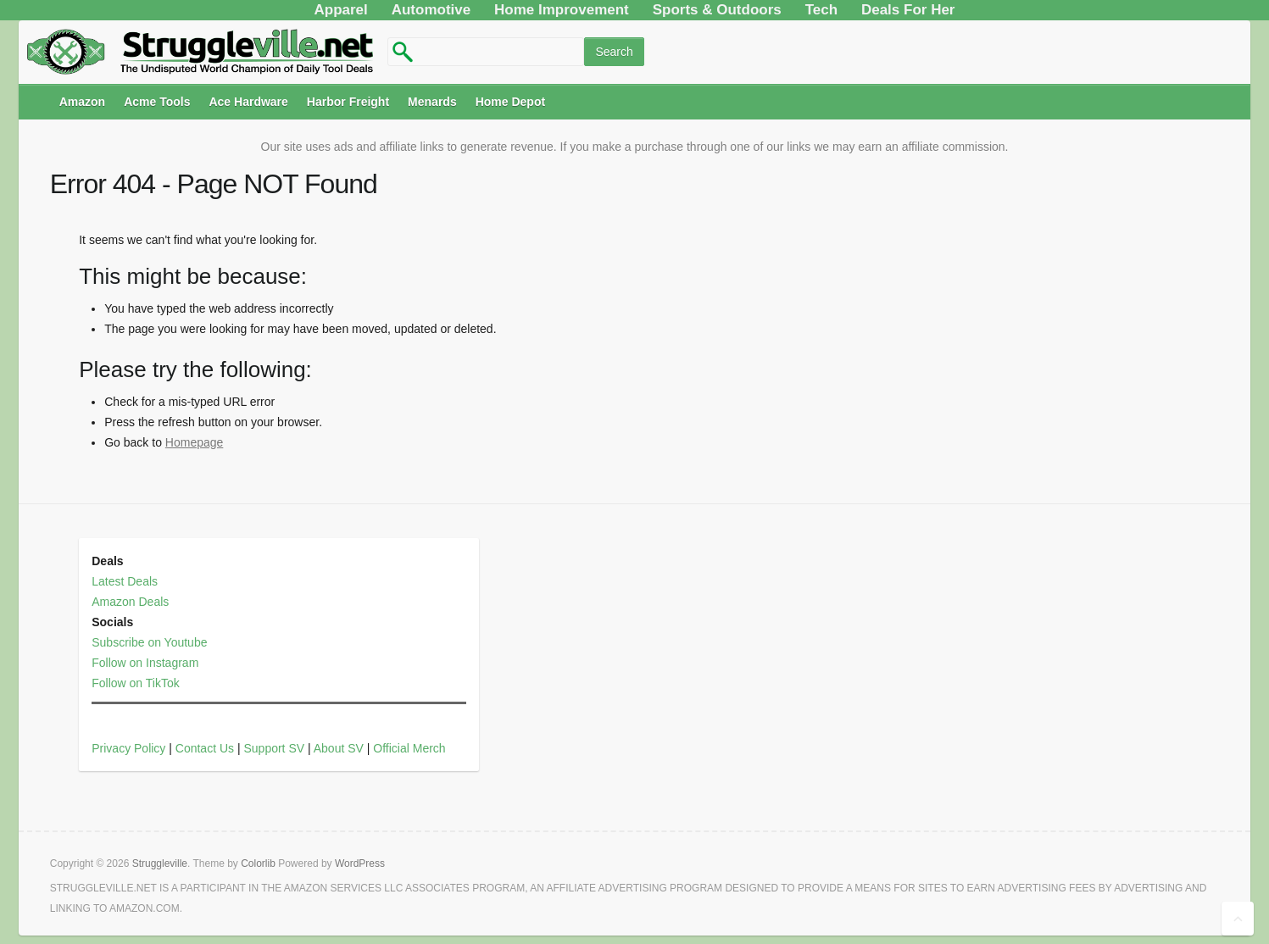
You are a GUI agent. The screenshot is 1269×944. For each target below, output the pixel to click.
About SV (339, 748)
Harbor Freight (348, 101)
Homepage (194, 442)
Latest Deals (125, 581)
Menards (432, 101)
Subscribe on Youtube (149, 642)
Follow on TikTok (135, 683)
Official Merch (409, 748)
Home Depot (510, 101)
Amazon (82, 101)
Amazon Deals (130, 601)
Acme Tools (157, 101)
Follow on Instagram (145, 662)
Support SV (273, 748)
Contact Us (204, 748)
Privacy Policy (128, 748)
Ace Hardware (248, 101)
